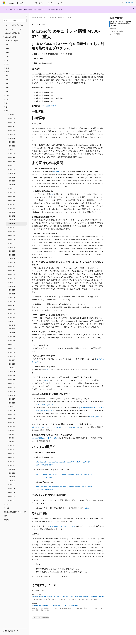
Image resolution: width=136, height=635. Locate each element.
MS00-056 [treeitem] (11, 286)
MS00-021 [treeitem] (11, 422)
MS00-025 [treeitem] (11, 407)
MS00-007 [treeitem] (11, 477)
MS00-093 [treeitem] (11, 142)
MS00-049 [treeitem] (11, 313)
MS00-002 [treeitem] (11, 496)
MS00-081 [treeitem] (11, 189)
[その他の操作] (102, 18)
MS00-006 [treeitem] (11, 481)
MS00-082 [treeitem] (11, 185)
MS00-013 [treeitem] (11, 453)
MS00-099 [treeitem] (11, 119)
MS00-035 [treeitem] (11, 368)
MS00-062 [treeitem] (11, 263)
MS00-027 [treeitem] (11, 399)
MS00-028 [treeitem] (11, 395)
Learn (34, 18)
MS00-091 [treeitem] (11, 150)
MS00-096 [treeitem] (11, 130)
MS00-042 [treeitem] (11, 341)
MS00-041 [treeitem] (11, 344)
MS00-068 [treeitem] (11, 239)
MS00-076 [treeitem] (11, 208)
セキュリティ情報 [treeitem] (12, 41)
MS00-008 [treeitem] (11, 473)
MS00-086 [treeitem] (11, 169)
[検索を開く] (123, 3)
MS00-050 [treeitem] (11, 309)
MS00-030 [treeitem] (11, 387)
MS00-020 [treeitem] (11, 426)
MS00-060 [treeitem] (11, 270)
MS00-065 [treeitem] (11, 251)
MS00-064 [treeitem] (11, 255)
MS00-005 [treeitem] (11, 485)
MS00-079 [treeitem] (11, 196)
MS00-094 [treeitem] (11, 138)
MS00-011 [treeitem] (11, 461)
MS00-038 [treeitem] (11, 356)
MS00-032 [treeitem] (11, 380)
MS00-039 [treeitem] (11, 352)
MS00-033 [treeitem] (11, 376)
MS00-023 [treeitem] (11, 415)
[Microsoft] (4, 2)
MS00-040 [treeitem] (11, 348)
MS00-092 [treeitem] (11, 146)
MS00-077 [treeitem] (11, 204)
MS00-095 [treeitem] (11, 134)
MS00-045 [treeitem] (11, 329)
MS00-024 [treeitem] (11, 411)
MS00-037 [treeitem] (11, 360)
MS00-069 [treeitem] (11, 235)
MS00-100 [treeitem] (11, 115)
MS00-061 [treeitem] (11, 267)
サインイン (129, 3)
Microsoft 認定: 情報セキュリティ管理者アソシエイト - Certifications (55, 605)
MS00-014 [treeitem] (11, 450)
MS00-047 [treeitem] (11, 321)
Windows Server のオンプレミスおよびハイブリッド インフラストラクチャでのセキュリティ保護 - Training (68, 596)
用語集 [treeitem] (6, 520)
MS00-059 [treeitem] (11, 274)
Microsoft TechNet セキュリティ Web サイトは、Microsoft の (55, 427)
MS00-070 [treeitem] (11, 232)
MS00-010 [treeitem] (11, 465)
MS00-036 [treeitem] (11, 364)
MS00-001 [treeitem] (11, 500)
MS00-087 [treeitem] (11, 165)
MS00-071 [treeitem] (11, 228)
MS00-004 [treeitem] (11, 489)
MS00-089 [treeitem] (11, 158)
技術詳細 (113, 28)
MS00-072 (57, 171)
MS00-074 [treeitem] (11, 216)
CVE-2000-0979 (48, 106)
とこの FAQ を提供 (45, 404)
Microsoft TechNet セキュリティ (62, 526)
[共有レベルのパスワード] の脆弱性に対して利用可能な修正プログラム (120, 24)
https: (87, 508)
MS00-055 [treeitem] (11, 290)
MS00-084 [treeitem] (11, 177)
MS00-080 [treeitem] (11, 193)
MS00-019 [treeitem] (11, 430)
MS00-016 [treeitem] (11, 442)
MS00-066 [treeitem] (11, 247)
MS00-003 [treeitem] (11, 492)
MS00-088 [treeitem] (11, 161)
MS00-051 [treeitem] (11, 305)
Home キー (43, 18)
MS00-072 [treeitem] (11, 224)
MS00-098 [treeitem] (11, 123)
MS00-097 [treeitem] (11, 126)
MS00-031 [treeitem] (11, 383)
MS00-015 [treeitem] (11, 446)
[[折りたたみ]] (26, 16)
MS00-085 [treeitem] (11, 173)
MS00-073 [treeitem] (11, 220)
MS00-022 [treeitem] (11, 418)
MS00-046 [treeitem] (11, 325)
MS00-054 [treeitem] (11, 294)
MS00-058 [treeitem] (11, 278)
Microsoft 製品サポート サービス (44, 438)
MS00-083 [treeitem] (11, 181)
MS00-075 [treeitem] (11, 212)
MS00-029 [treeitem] (11, 391)
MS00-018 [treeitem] (11, 434)
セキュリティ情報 (56, 18)
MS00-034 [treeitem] (11, 372)
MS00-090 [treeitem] (11, 154)
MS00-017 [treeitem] (11, 438)
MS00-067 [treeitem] (11, 243)
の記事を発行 (94, 416)
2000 (67, 18)
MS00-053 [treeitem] (11, 298)
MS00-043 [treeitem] (11, 337)
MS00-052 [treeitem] (11, 302)
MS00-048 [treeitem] (11, 317)
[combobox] (15, 20)
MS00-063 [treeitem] (11, 259)
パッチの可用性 (115, 34)
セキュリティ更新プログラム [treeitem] (14, 25)
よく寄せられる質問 (117, 31)
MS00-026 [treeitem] (11, 403)
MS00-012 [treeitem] (11, 457)
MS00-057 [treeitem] (11, 282)
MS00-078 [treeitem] (11, 200)
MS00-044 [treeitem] (11, 333)
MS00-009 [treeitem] (11, 469)
